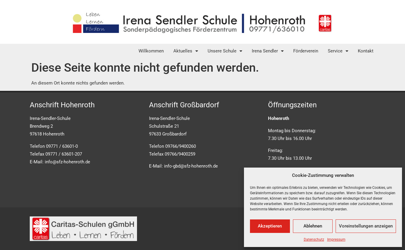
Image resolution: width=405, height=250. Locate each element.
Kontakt (365, 51)
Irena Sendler (268, 51)
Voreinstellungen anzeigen (366, 226)
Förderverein (305, 51)
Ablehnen (312, 226)
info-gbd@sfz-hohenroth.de (191, 166)
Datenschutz (314, 239)
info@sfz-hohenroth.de (67, 162)
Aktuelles (185, 51)
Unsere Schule (225, 51)
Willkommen (151, 51)
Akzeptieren (270, 226)
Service (338, 51)
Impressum (336, 239)
